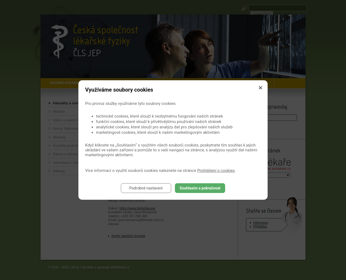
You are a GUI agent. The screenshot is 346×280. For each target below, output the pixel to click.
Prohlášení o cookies (216, 170)
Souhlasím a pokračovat (200, 188)
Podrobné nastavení (146, 188)
